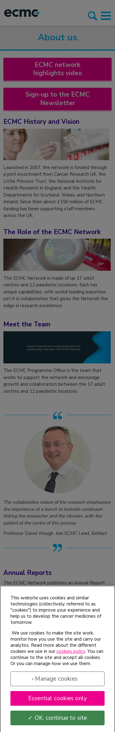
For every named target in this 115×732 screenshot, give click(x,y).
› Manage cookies (55, 681)
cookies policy (70, 653)
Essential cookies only (57, 700)
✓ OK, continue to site (57, 720)
